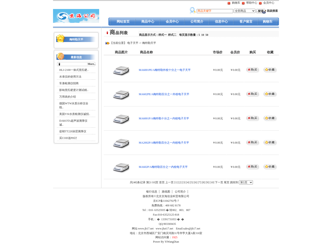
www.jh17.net (146, 228)
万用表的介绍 (67, 96)
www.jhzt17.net (164, 228)
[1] (176, 182)
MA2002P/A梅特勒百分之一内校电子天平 (164, 142)
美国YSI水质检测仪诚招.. (74, 114)
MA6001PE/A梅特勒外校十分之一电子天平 (165, 70)
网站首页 (123, 21)
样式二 (172, 34)
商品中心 (147, 21)
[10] (212, 182)
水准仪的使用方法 (70, 76)
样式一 (162, 34)
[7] (199, 182)
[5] (191, 182)
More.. (91, 64)
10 (202, 34)
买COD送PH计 (68, 138)
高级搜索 (272, 10)
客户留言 (246, 21)
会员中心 (268, 2)
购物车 (236, 2)
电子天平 (132, 43)
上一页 (169, 182)
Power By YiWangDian (166, 241)
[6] (195, 182)
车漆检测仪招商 (69, 83)
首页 (162, 182)
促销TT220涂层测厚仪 (72, 131)
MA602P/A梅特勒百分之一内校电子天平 (163, 167)
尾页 (227, 182)
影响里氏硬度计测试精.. (73, 90)
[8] (203, 182)
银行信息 (151, 191)
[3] (183, 182)
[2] (179, 182)
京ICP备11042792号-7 (165, 200)
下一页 (219, 182)
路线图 (166, 191)
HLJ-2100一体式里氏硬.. (74, 70)
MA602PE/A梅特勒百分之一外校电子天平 (164, 94)
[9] (207, 182)
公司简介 (196, 21)
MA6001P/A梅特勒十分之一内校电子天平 (164, 118)
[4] (187, 182)
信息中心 (221, 21)
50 (206, 34)
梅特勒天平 (76, 39)
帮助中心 (251, 2)
